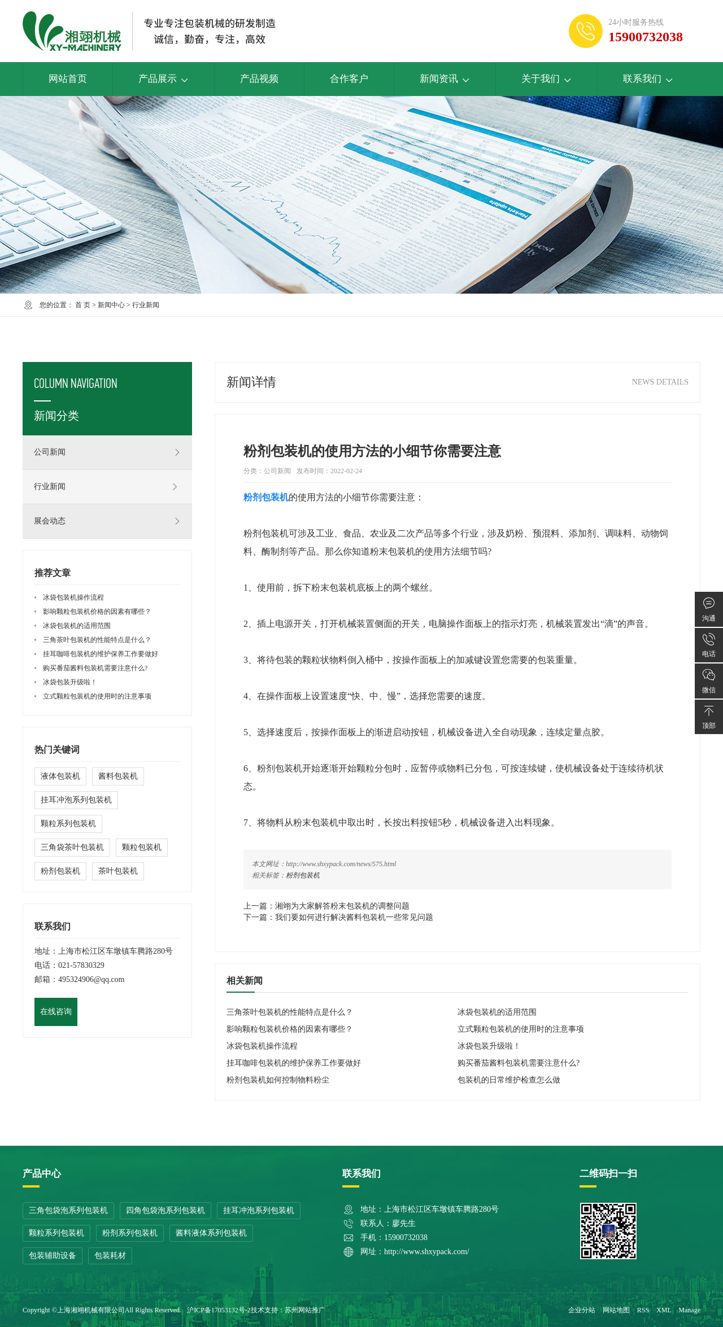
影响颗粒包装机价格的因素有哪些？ (290, 1029)
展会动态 (107, 521)
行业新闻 (145, 305)
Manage (689, 1310)
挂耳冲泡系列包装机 (76, 800)
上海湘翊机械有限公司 (91, 1310)
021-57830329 (81, 965)
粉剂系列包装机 (130, 1233)
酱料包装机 (118, 776)
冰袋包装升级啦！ (489, 1046)
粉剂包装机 (303, 875)
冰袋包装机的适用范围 (497, 1012)
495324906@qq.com (91, 979)
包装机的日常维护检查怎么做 (509, 1080)
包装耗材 (110, 1255)
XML (663, 1310)
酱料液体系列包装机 (211, 1233)
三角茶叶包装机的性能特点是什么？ (290, 1012)
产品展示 (163, 79)
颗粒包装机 (142, 847)
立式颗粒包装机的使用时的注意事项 (521, 1029)
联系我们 (648, 79)
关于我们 (546, 79)
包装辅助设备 (52, 1255)
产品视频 (259, 78)
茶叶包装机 (118, 871)
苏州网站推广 (305, 1310)
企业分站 (581, 1310)
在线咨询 (56, 1011)
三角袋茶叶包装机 (72, 847)
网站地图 (616, 1310)
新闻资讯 (445, 79)
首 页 (82, 305)
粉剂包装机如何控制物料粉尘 (278, 1080)
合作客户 (349, 78)
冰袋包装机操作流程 (262, 1046)
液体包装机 (60, 776)
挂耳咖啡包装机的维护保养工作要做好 (294, 1063)
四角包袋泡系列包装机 (165, 1210)
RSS (643, 1310)
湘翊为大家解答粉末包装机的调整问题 (342, 906)
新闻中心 (111, 305)
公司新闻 (107, 452)
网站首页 (68, 78)
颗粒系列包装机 (68, 823)
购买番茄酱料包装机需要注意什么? (519, 1063)
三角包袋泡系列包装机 (68, 1210)
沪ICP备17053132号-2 (219, 1310)
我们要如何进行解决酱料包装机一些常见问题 (354, 917)
